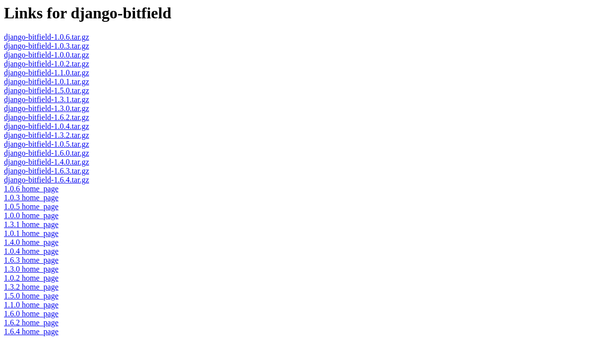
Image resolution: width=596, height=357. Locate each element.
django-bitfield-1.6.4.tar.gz (46, 180)
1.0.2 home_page (31, 278)
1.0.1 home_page (31, 233)
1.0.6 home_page (31, 188)
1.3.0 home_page (31, 269)
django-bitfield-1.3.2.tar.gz (46, 135)
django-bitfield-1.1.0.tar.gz (46, 72)
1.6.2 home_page (31, 322)
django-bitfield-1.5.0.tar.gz (46, 90)
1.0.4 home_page (31, 251)
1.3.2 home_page (31, 287)
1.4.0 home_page (31, 242)
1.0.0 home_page (31, 215)
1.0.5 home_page (31, 206)
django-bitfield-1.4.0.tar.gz (46, 162)
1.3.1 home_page (31, 224)
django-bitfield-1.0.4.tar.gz (46, 126)
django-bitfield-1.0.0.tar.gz (46, 55)
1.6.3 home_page (31, 260)
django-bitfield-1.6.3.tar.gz (46, 171)
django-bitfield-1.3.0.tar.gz (46, 108)
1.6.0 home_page (31, 313)
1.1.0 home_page (31, 304)
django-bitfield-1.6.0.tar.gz (46, 153)
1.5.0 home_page (31, 296)
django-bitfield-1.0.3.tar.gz (46, 46)
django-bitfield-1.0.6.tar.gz (46, 37)
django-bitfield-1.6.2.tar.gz (46, 117)
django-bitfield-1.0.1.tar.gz (46, 81)
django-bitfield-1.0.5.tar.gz (46, 144)
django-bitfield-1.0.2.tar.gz (46, 64)
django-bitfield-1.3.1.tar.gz (46, 99)
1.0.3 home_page (31, 197)
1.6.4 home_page (31, 331)
